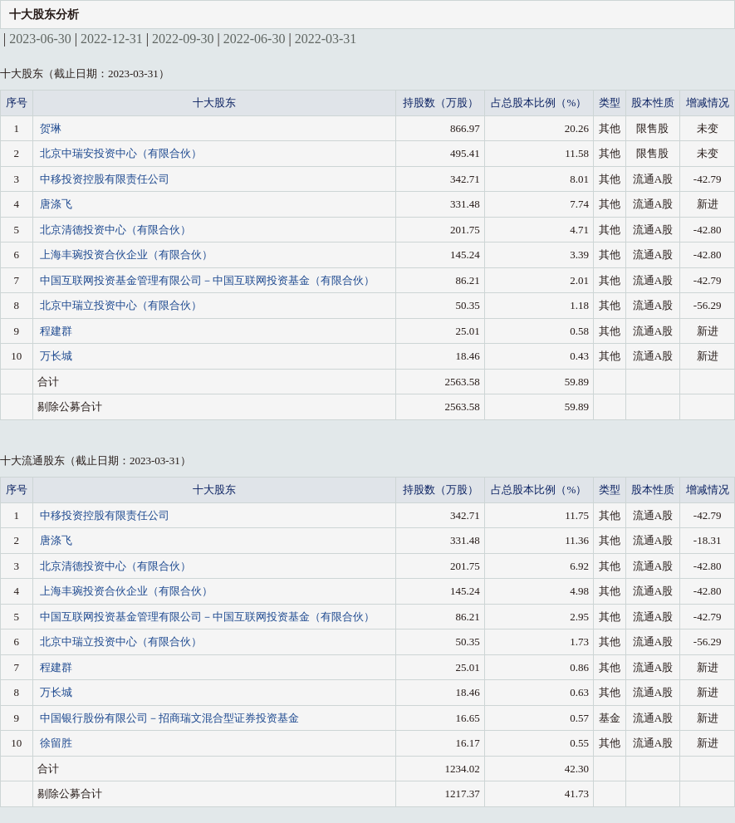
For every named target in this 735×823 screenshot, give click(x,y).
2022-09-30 (183, 39)
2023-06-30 (40, 39)
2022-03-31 (326, 39)
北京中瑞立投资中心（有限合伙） (121, 305)
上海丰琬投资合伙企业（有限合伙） (126, 254)
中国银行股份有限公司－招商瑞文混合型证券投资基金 (169, 718)
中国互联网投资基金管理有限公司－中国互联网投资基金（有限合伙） (207, 280)
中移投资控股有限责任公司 (104, 179)
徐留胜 (56, 743)
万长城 (56, 356)
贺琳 (50, 128)
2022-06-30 (254, 39)
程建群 (56, 331)
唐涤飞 (56, 204)
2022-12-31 (112, 39)
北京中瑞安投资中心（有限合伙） (121, 153)
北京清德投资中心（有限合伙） (115, 229)
